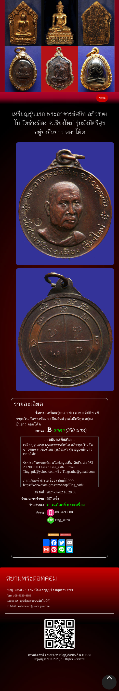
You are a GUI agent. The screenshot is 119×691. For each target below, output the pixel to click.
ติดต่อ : (41, 512)
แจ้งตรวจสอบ (53, 535)
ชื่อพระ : (40, 412)
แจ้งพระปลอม (65, 535)
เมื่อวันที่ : (40, 492)
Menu (102, 97)
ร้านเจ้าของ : (37, 505)
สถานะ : (40, 431)
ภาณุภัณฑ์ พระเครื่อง (66, 505)
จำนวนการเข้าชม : (33, 499)
